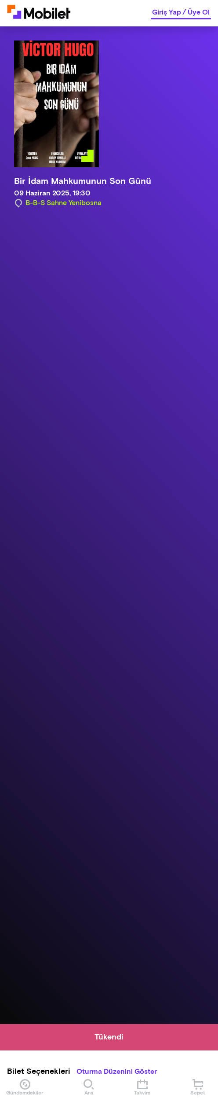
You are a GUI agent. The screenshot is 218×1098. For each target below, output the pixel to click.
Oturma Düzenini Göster (116, 1072)
